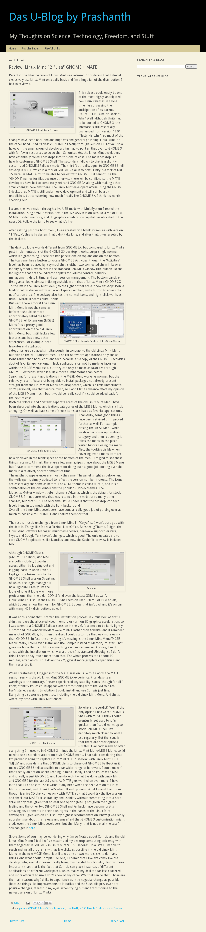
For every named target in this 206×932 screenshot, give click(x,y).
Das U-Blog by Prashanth (70, 16)
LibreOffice (46, 908)
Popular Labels (31, 48)
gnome (23, 908)
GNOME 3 (33, 908)
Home (12, 48)
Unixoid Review (113, 908)
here (32, 828)
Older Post (117, 921)
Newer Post (17, 921)
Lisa (69, 908)
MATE (75, 908)
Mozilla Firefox (95, 908)
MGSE (83, 908)
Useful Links (52, 48)
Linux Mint (59, 908)
